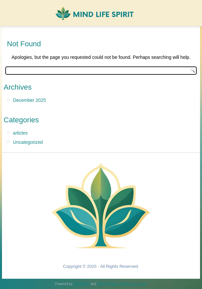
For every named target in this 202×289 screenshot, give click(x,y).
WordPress (81, 284)
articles (20, 133)
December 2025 (29, 100)
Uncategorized (28, 142)
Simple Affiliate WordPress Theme (122, 284)
